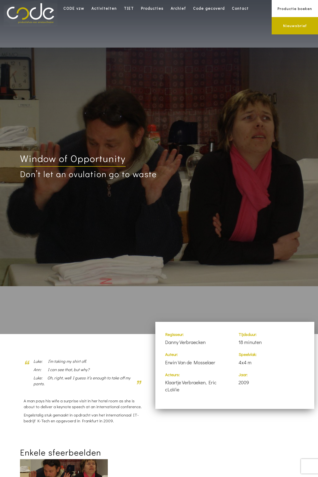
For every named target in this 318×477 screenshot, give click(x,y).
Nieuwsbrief (295, 25)
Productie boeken (295, 8)
